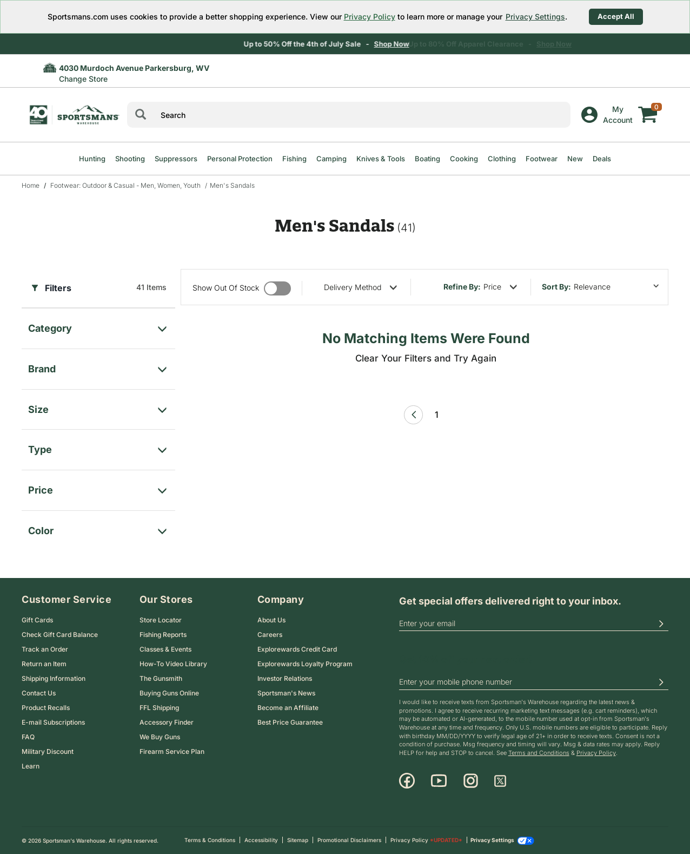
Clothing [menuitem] (502, 158)
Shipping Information (53, 678)
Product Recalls (46, 708)
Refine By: (462, 286)
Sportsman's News (286, 693)
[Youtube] (438, 781)
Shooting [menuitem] (130, 158)
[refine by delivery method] (360, 287)
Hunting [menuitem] (92, 158)
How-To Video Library (173, 664)
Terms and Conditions (538, 753)
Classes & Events (165, 649)
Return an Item (44, 664)
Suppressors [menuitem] (176, 158)
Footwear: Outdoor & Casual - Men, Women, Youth (125, 185)
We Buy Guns (160, 737)
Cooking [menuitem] (464, 158)
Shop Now (410, 44)
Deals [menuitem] (602, 158)
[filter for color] (98, 528)
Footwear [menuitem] (542, 158)
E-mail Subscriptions (53, 722)
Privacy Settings (535, 16)
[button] (660, 623)
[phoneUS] (533, 682)
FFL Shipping (159, 708)
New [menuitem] (575, 158)
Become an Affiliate (288, 708)
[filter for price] (98, 487)
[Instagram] (470, 781)
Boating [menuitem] (427, 158)
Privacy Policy (369, 16)
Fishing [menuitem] (294, 158)
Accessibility (261, 840)
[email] (533, 623)
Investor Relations (284, 678)
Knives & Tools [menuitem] (380, 158)
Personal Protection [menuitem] (240, 158)
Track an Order (45, 649)
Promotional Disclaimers (349, 840)
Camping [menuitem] (331, 158)
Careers (269, 634)
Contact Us (39, 693)
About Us (271, 620)
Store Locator (161, 620)
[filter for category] (98, 325)
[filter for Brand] (98, 366)
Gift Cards (37, 620)
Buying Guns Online (169, 693)
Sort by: (556, 286)
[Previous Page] (413, 414)
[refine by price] (500, 287)
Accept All (616, 16)
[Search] (140, 115)
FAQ (28, 737)
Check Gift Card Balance (60, 634)
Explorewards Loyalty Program (305, 664)
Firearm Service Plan (172, 751)
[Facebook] (406, 781)
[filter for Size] (98, 406)
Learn (30, 766)
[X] (500, 781)
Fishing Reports (163, 634)
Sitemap (297, 840)
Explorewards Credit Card (297, 649)
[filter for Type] (98, 446)
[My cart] (648, 106)
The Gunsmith (161, 678)
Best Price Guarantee (290, 722)
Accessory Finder (167, 722)
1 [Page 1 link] (437, 414)
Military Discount (48, 751)
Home (30, 185)
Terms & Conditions (209, 840)
